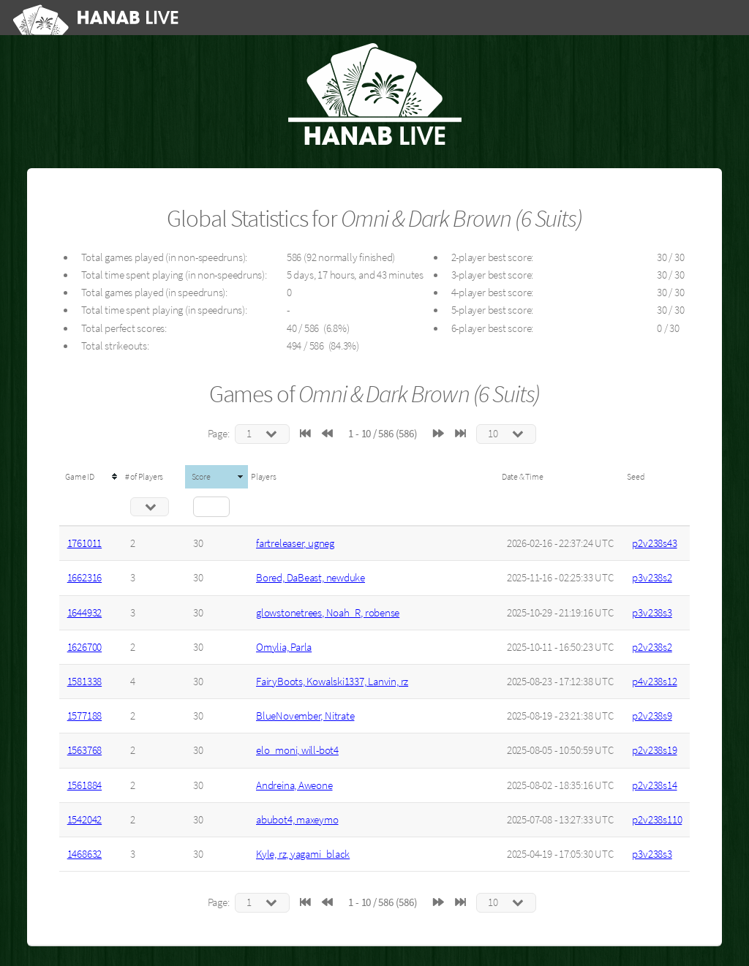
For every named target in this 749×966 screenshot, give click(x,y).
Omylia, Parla (284, 647)
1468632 (84, 854)
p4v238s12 (654, 681)
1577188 (84, 715)
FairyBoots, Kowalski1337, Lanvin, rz (332, 681)
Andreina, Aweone (294, 785)
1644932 (84, 612)
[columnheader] (90, 476)
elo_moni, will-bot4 (297, 750)
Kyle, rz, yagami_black (303, 854)
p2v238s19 (654, 750)
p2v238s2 (651, 647)
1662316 (84, 577)
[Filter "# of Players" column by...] (149, 506)
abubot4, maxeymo (297, 819)
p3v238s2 (651, 577)
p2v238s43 (654, 543)
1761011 (84, 543)
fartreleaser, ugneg (295, 543)
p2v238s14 (654, 785)
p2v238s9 (651, 715)
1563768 (84, 750)
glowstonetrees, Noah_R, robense (327, 612)
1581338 (84, 681)
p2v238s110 (657, 819)
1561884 (84, 785)
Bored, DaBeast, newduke (310, 577)
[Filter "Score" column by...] (211, 507)
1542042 (84, 819)
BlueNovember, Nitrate (305, 715)
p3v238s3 (651, 612)
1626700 (84, 647)
